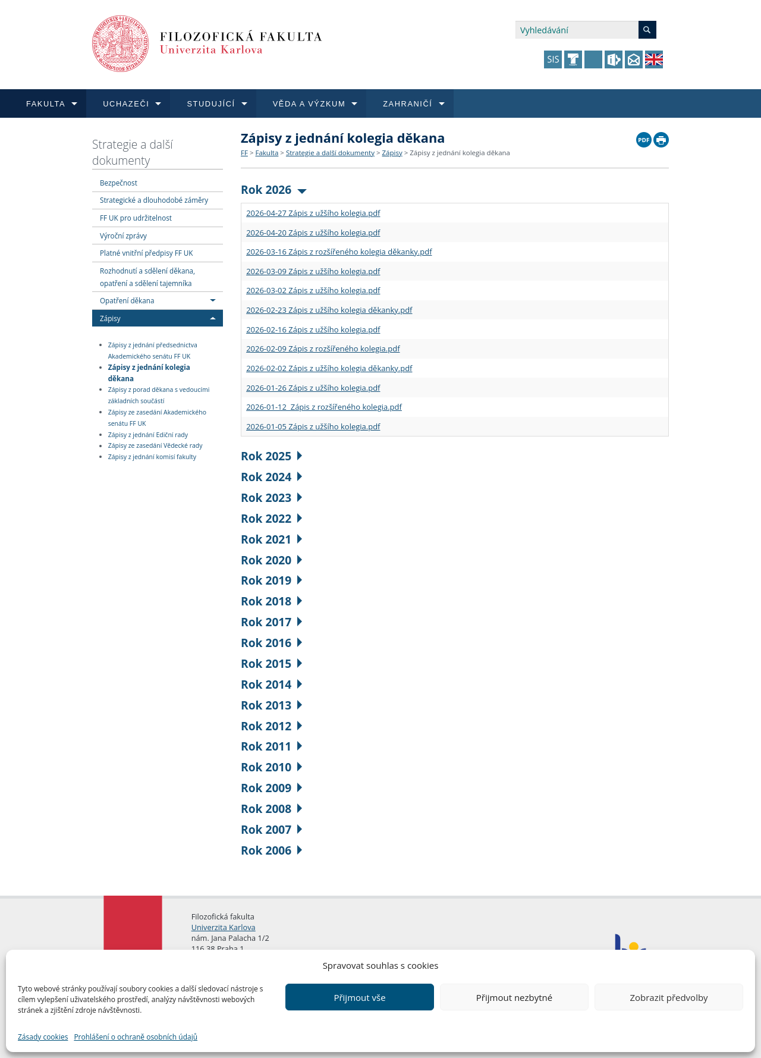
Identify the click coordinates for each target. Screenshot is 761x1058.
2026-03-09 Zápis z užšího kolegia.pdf (313, 271)
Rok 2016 (271, 643)
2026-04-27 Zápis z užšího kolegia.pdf (313, 213)
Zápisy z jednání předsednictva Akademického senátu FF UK (152, 350)
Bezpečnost (118, 182)
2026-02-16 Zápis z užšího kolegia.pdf (313, 329)
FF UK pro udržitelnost (136, 217)
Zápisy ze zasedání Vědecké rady (155, 446)
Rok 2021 (271, 539)
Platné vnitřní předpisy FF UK (146, 253)
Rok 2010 (271, 767)
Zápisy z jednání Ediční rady (148, 435)
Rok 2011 (271, 746)
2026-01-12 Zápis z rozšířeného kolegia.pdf (324, 406)
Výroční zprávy (123, 235)
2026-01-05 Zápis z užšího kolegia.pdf (313, 426)
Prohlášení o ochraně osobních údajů (135, 1037)
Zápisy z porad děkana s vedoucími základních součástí (159, 395)
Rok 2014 (271, 684)
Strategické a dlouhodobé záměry (154, 200)
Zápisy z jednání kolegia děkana (149, 372)
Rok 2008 (271, 808)
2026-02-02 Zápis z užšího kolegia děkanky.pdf (329, 368)
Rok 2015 (271, 663)
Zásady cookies (43, 1037)
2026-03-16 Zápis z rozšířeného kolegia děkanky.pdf (339, 251)
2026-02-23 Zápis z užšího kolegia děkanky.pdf (329, 309)
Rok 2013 (271, 705)
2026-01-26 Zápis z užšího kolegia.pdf (313, 387)
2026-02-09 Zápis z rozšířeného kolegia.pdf (323, 348)
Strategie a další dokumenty (132, 152)
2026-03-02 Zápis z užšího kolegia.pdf (313, 290)
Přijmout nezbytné (514, 997)
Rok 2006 (271, 850)
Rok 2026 (274, 189)
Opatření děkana (127, 300)
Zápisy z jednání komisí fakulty (152, 457)
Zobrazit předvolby (668, 997)
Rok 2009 (271, 788)
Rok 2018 (271, 601)
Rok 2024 (271, 477)
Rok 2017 (271, 622)
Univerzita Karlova (223, 927)
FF (244, 152)
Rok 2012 (271, 726)
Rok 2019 (271, 580)
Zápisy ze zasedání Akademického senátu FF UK (157, 418)
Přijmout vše (359, 997)
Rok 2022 (271, 518)
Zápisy (110, 318)
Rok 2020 (271, 560)
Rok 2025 (271, 456)
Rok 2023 (271, 497)
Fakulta (266, 152)
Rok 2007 (271, 829)
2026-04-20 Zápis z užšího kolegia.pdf (313, 232)
